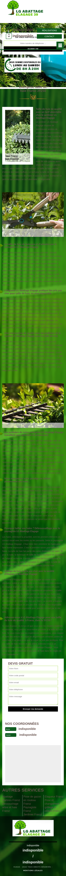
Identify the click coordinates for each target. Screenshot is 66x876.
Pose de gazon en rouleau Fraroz (32, 800)
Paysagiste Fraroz (29, 809)
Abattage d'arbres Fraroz (11, 798)
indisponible (22, 30)
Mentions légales (33, 870)
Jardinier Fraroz (32, 814)
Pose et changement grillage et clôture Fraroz (53, 805)
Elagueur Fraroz (54, 796)
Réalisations (49, 30)
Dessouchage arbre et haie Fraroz (10, 807)
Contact (49, 36)
